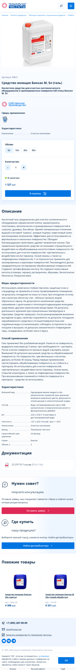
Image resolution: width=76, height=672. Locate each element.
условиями (44, 656)
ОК (66, 660)
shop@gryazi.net (12, 629)
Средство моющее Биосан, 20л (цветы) (18, 596)
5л (9, 150)
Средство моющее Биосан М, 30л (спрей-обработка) (59, 596)
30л (34, 150)
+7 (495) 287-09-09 (14, 623)
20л (25, 150)
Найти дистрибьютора (38, 545)
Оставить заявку (38, 510)
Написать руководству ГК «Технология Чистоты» (27, 634)
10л (17, 150)
